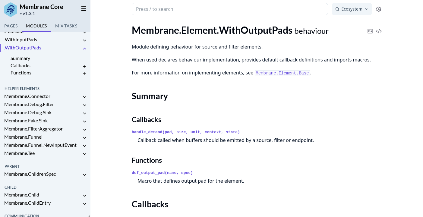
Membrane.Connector (27, 96)
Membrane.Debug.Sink (28, 112)
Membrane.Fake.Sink (26, 120)
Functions (21, 72)
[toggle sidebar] (82, 8)
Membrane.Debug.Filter (29, 104)
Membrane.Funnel (23, 137)
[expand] (84, 32)
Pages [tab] (10, 25)
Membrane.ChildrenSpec (30, 174)
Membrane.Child (21, 194)
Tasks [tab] (66, 25)
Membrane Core (41, 6)
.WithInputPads (20, 39)
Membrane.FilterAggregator (33, 128)
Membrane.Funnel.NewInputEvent (40, 145)
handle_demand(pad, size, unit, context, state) (186, 132)
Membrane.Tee (19, 153)
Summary (20, 58)
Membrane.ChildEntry (27, 203)
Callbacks (20, 65)
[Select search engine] (352, 9)
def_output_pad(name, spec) (162, 173)
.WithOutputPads (22, 47)
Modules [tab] (36, 25)
